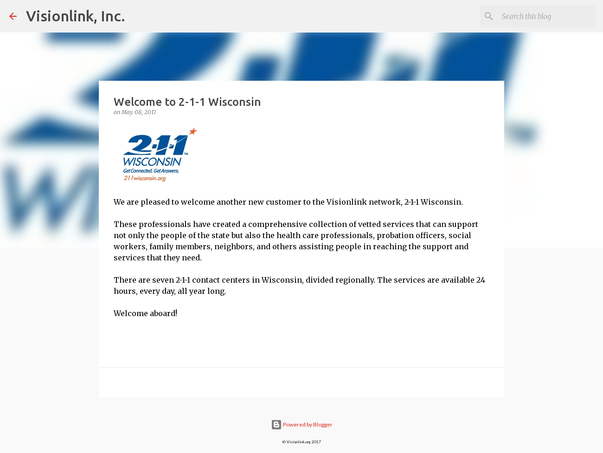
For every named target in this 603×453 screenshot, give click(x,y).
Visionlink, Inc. (75, 15)
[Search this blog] (547, 16)
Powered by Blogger (302, 424)
